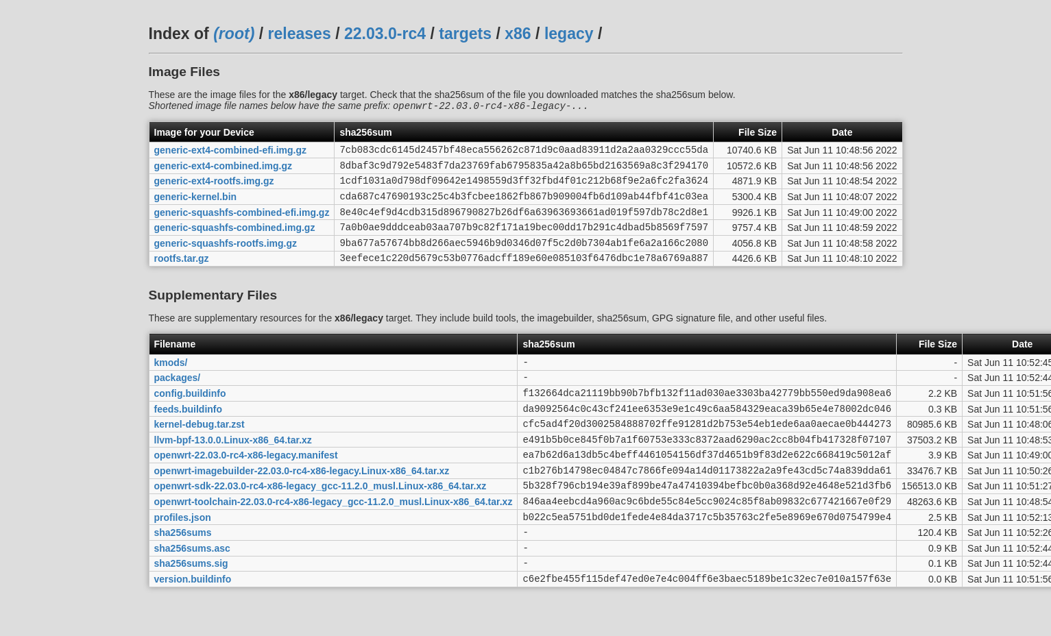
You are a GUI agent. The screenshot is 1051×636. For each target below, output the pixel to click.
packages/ (177, 398)
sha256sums (183, 574)
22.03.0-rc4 (385, 33)
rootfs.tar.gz (181, 275)
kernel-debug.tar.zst (199, 451)
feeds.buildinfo (188, 433)
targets (465, 33)
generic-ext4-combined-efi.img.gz (230, 152)
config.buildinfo (190, 416)
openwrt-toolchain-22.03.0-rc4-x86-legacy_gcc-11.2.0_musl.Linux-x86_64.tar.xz (333, 539)
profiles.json (182, 556)
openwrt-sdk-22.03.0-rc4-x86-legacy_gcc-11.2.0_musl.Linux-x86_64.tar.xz (320, 521)
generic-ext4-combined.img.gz (223, 169)
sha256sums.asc (192, 591)
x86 (518, 33)
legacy (569, 33)
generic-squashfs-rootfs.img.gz (225, 257)
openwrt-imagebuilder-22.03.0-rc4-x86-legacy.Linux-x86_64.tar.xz (302, 503)
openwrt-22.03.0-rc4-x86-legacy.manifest (246, 486)
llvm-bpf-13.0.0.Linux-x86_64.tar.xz (233, 468)
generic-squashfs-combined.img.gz (234, 240)
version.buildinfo (193, 627)
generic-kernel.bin (195, 205)
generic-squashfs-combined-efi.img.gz (242, 222)
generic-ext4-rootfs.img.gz (214, 187)
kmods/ (171, 381)
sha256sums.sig (191, 609)
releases (299, 33)
